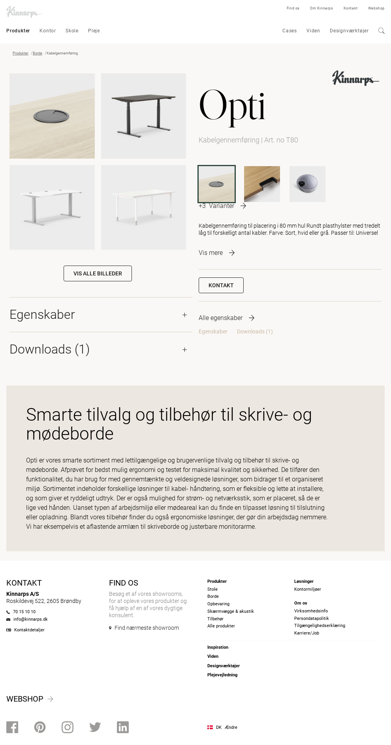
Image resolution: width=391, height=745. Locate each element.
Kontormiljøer (307, 589)
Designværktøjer (349, 31)
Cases (289, 31)
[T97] (262, 184)
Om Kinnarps (321, 8)
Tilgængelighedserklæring (319, 625)
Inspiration (217, 647)
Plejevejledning (222, 675)
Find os (293, 8)
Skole (72, 31)
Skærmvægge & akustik (230, 611)
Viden (313, 31)
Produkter (18, 31)
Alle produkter (221, 626)
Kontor (47, 31)
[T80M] (307, 184)
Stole (212, 589)
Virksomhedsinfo (311, 611)
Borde (37, 53)
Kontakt (351, 8)
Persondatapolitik (311, 618)
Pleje (94, 31)
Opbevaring (218, 603)
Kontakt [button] (221, 285)
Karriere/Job (306, 633)
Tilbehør (215, 618)
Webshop (376, 8)
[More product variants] (222, 206)
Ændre (231, 727)
